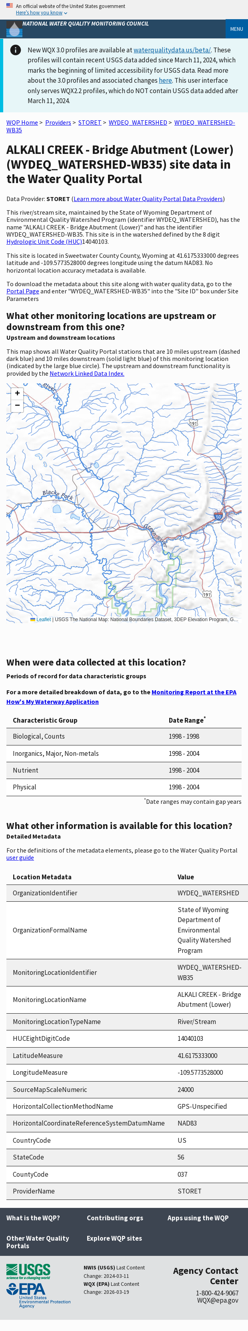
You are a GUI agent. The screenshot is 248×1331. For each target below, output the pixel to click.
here (165, 80)
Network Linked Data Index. (87, 373)
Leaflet (40, 619)
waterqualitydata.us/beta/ (172, 50)
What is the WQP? (33, 1217)
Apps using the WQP (198, 1217)
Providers (58, 122)
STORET (90, 122)
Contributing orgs (115, 1217)
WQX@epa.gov (217, 1300)
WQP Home (22, 122)
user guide (20, 857)
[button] (17, 394)
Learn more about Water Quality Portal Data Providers (148, 199)
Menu (236, 28)
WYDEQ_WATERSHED (138, 122)
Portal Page (22, 291)
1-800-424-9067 (217, 1293)
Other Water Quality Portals (37, 1242)
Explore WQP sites (114, 1238)
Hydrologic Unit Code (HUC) (44, 241)
